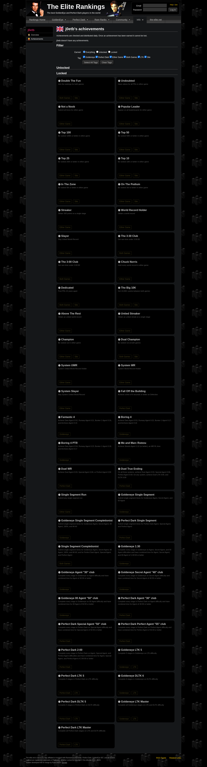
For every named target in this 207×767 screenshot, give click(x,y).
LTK (141, 57)
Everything (89, 52)
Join (176, 5)
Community (121, 19)
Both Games (130, 57)
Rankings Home (37, 19)
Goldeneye (89, 57)
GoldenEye (57, 19)
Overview (35, 35)
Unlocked (101, 52)
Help (171, 5)
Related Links (175, 758)
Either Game (116, 57)
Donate (64, 762)
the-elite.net (156, 19)
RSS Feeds (161, 758)
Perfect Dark (79, 19)
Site (147, 57)
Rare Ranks (101, 19)
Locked (112, 52)
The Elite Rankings (76, 6)
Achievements (37, 39)
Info (138, 19)
